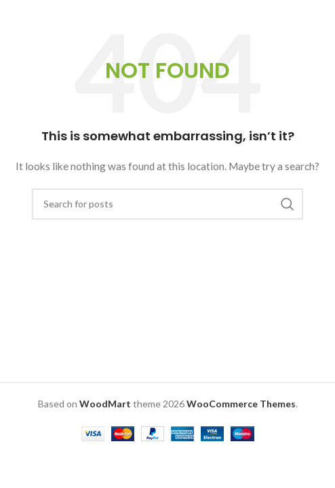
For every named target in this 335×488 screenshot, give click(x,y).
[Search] (167, 204)
